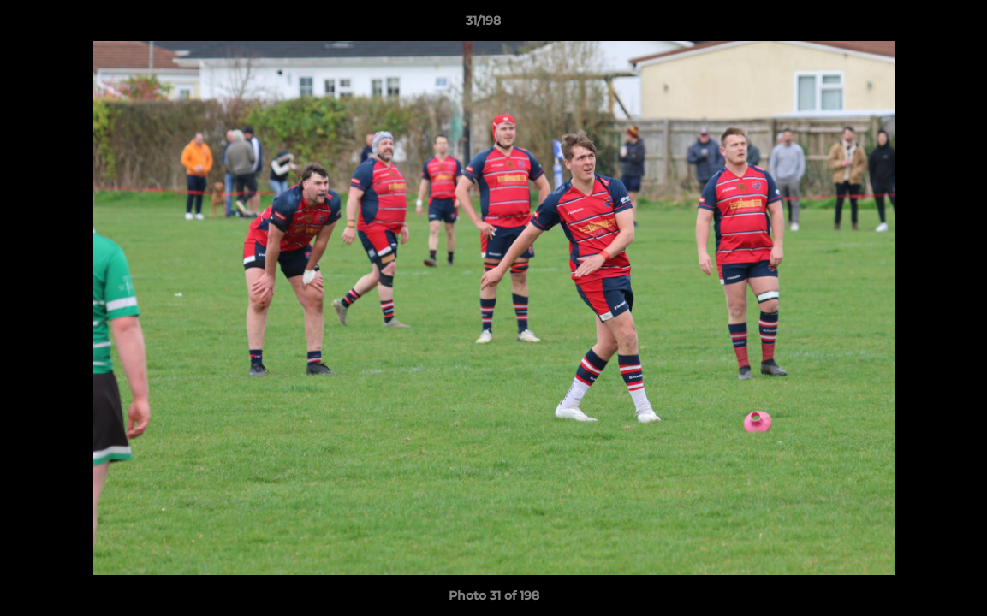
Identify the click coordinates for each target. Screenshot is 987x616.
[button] (915, 25)
